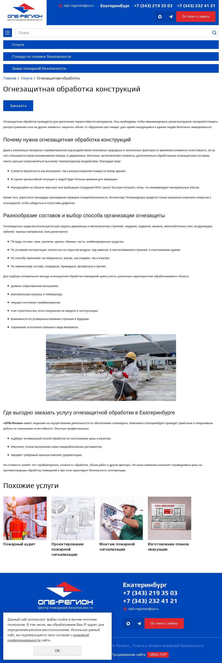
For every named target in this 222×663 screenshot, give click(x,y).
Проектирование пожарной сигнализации (68, 549)
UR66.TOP (157, 654)
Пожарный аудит (19, 544)
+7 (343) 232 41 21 (196, 5)
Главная (9, 78)
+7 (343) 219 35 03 (153, 5)
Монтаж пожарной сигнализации (117, 547)
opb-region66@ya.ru (79, 6)
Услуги (26, 78)
